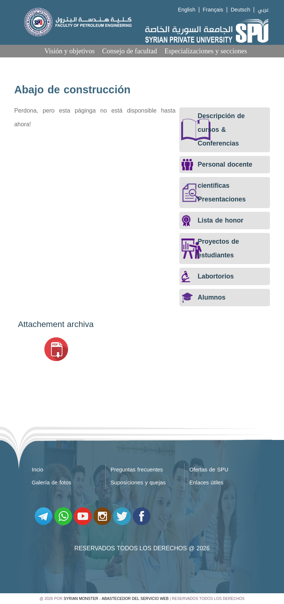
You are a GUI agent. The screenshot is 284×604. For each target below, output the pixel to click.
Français (213, 10)
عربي (263, 10)
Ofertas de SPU (208, 469)
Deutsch (240, 10)
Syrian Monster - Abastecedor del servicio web (116, 598)
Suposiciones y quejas (138, 482)
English (186, 10)
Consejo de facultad (129, 51)
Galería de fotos (51, 482)
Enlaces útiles (206, 482)
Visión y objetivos (69, 51)
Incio (37, 469)
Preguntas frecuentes (137, 469)
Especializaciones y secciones (206, 51)
